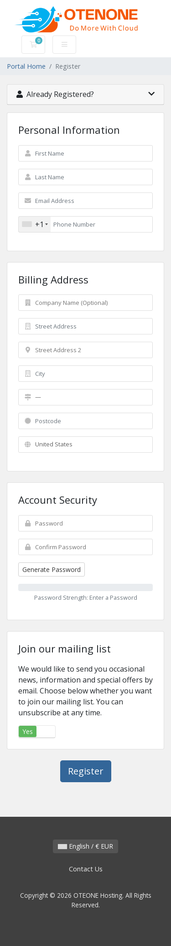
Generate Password (51, 569)
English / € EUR (85, 846)
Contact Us (86, 869)
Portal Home (26, 66)
